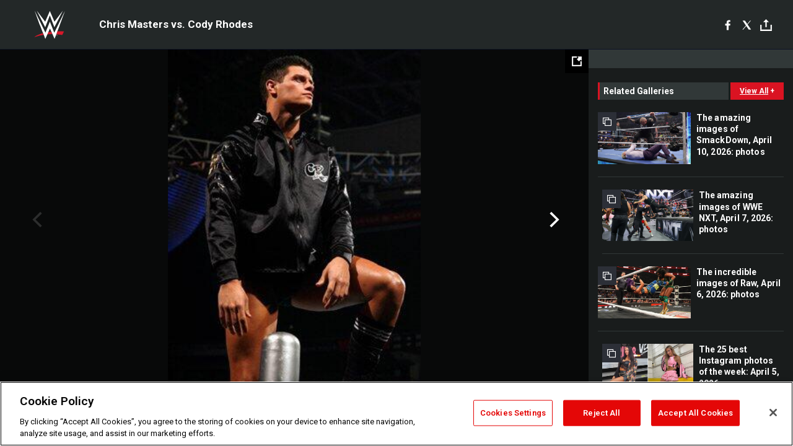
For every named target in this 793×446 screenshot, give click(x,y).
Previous (35, 219)
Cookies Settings (513, 413)
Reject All (601, 413)
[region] (396, 414)
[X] (746, 25)
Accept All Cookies (695, 413)
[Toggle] (766, 25)
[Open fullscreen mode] (577, 61)
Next (553, 219)
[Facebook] (727, 25)
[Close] (773, 412)
